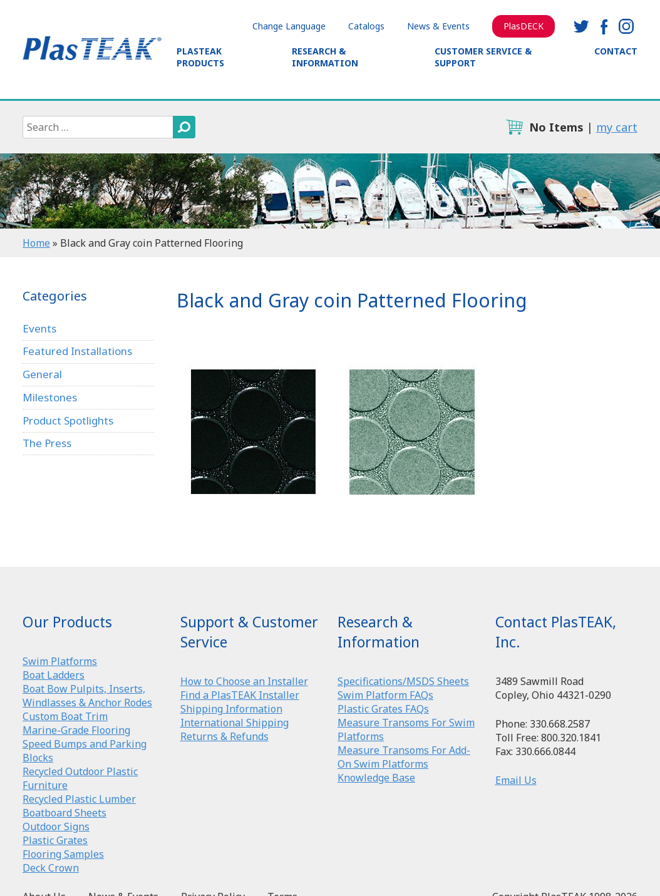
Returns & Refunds (224, 736)
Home (36, 243)
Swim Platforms (60, 661)
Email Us (516, 780)
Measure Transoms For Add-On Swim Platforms (404, 757)
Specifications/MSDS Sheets (403, 681)
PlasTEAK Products (200, 57)
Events (39, 328)
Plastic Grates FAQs (383, 709)
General (42, 374)
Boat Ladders (54, 675)
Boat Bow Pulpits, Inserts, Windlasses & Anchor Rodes (87, 695)
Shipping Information (231, 709)
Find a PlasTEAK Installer (239, 695)
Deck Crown (51, 868)
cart (514, 127)
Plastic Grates (55, 840)
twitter (581, 26)
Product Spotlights (68, 420)
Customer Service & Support (483, 57)
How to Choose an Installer (244, 681)
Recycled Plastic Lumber (79, 799)
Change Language (289, 26)
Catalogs (366, 26)
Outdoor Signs (56, 826)
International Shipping (234, 722)
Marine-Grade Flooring (76, 730)
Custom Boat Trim (65, 716)
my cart (616, 127)
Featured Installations (77, 351)
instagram (626, 26)
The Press (47, 443)
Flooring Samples (63, 854)
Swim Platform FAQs (385, 695)
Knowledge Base (376, 778)
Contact (615, 51)
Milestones (50, 397)
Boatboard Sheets (64, 813)
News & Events (438, 26)
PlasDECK (523, 26)
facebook (603, 26)
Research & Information (325, 57)
